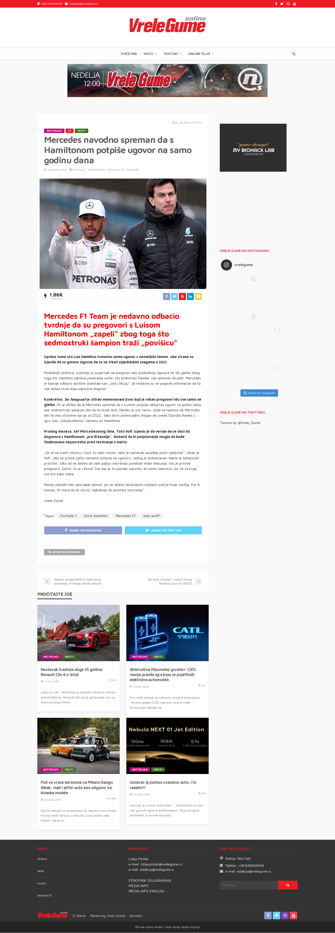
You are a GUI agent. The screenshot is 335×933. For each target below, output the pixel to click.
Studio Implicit (190, 927)
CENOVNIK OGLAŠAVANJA (150, 881)
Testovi (42, 859)
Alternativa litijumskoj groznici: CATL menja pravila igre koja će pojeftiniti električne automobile (163, 674)
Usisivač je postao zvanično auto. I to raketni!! (163, 785)
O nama (79, 916)
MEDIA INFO (138, 886)
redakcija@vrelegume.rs (157, 870)
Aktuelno (54, 130)
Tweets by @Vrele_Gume (240, 423)
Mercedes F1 (116, 169)
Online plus (199, 54)
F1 (69, 130)
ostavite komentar (64, 552)
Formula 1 (79, 169)
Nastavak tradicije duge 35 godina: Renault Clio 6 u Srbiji (72, 672)
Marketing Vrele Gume (107, 916)
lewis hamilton (96, 169)
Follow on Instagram (259, 393)
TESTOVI (170, 54)
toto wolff (132, 169)
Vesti (148, 54)
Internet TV (44, 895)
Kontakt (136, 916)
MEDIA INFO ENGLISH (146, 891)
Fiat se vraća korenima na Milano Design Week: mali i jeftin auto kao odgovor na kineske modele (77, 788)
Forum (41, 883)
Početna (129, 54)
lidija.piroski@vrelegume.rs (161, 864)
